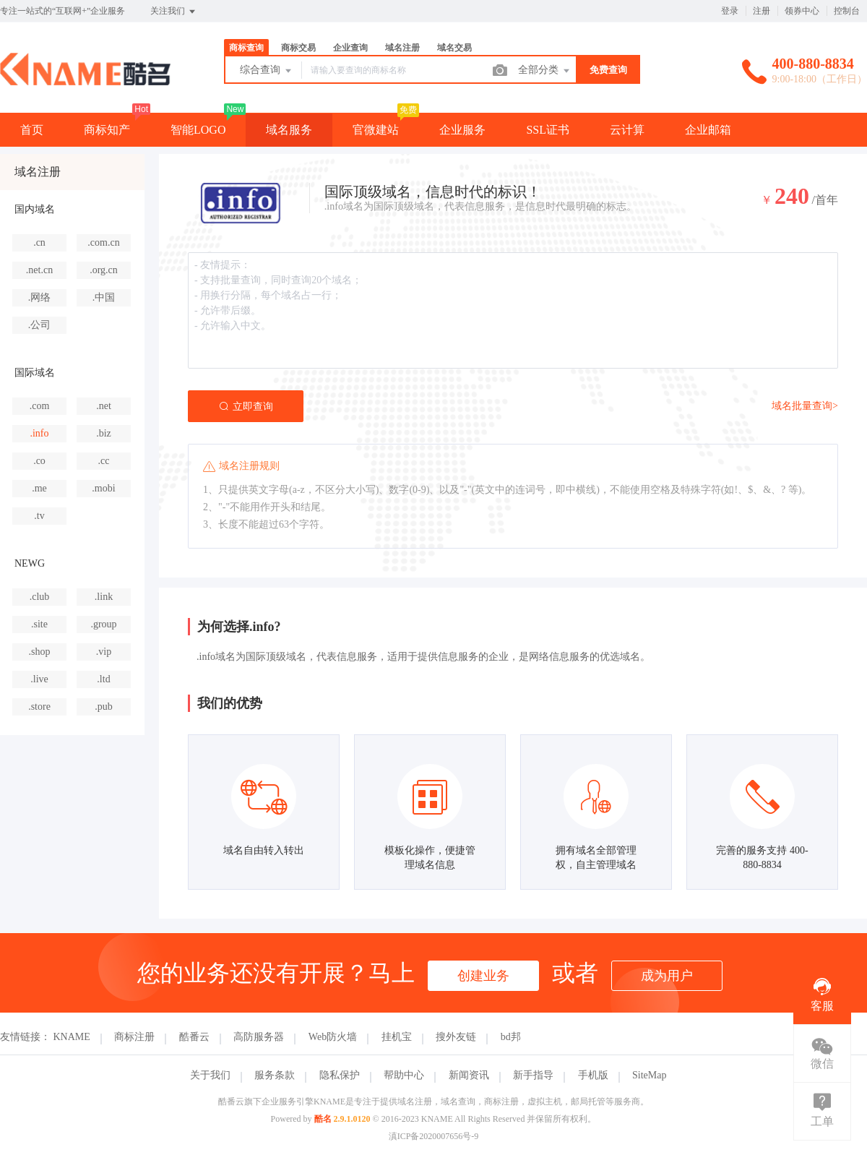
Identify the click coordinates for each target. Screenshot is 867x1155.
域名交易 (454, 48)
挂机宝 (396, 1036)
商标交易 (298, 48)
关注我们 (173, 11)
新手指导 (533, 1075)
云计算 (627, 130)
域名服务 (289, 130)
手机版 (593, 1075)
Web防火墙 (333, 1036)
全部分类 (544, 71)
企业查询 (350, 48)
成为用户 (667, 976)
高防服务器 (258, 1036)
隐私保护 (339, 1075)
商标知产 (107, 130)
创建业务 (483, 976)
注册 (761, 11)
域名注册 (402, 48)
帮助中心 (404, 1075)
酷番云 (194, 1036)
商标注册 (134, 1036)
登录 (729, 11)
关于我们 (210, 1075)
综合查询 (266, 71)
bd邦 (511, 1036)
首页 (31, 130)
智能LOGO (198, 130)
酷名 (323, 1119)
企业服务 (462, 130)
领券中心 (802, 11)
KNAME (71, 1036)
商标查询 (246, 48)
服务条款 (274, 1075)
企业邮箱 (708, 130)
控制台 (847, 11)
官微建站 (376, 130)
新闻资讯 (469, 1075)
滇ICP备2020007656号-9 (434, 1136)
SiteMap (649, 1075)
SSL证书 (547, 130)
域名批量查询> (805, 405)
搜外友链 (456, 1036)
